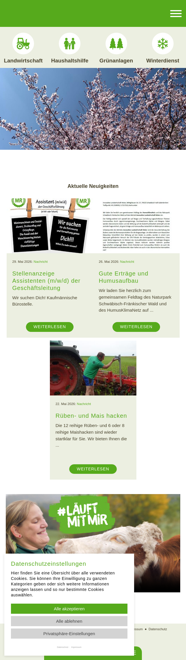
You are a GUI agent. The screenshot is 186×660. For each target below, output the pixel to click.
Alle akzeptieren (69, 608)
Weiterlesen (49, 326)
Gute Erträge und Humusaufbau (124, 277)
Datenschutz (158, 629)
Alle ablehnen (69, 621)
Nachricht (41, 261)
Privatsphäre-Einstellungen (69, 633)
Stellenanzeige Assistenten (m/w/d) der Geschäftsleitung (47, 280)
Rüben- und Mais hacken (92, 415)
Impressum (134, 629)
